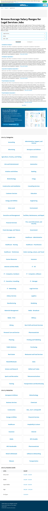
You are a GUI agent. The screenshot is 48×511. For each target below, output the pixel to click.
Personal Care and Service (11, 332)
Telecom (11, 461)
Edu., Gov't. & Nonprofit (34, 410)
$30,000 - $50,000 (28, 479)
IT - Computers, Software (33, 274)
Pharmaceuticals (34, 332)
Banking (33, 171)
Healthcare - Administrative (33, 237)
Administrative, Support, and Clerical (33, 142)
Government (34, 230)
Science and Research (11, 369)
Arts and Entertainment (11, 164)
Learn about (11, 124)
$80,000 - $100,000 (28, 489)
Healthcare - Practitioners (34, 245)
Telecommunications (34, 376)
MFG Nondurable (11, 446)
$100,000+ (26, 494)
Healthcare (11, 424)
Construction (11, 410)
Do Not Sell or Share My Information (8, 507)
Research (6, 8)
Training (11, 384)
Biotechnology (11, 179)
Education (34, 193)
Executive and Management (11, 215)
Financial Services (11, 223)
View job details (24, 54)
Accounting (11, 142)
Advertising (11, 149)
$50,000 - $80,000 (28, 484)
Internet (33, 432)
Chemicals (34, 402)
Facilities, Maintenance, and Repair (33, 215)
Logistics (33, 296)
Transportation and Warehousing (34, 384)
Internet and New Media (11, 266)
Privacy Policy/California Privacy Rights (9, 505)
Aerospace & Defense (11, 395)
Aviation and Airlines (11, 171)
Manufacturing (11, 303)
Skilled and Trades (33, 369)
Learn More (16, 2)
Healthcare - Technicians (11, 252)
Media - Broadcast (33, 310)
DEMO (44, 5)
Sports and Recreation (11, 376)
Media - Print (11, 318)
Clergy (34, 179)
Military (33, 318)
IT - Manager (33, 281)
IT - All (34, 266)
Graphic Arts (11, 237)
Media (11, 439)
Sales (33, 362)
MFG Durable (34, 439)
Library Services (11, 296)
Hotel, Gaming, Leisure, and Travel (33, 252)
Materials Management (11, 310)
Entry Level (11, 208)
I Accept (44, 1)
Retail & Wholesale (11, 454)
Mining (11, 325)
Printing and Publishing (34, 340)
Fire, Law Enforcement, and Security (34, 222)
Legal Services (34, 288)
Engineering (33, 201)
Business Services (11, 402)
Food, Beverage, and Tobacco (11, 230)
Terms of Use (4, 506)
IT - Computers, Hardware (11, 274)
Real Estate (11, 354)
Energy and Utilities (11, 201)
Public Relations (11, 347)
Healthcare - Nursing (11, 245)
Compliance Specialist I (7, 56)
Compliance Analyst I (7, 44)
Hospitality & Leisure (33, 424)
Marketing (34, 303)
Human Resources (11, 259)
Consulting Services (34, 186)
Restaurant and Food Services (34, 354)
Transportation (33, 461)
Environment (34, 208)
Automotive (33, 164)
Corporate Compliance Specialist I (10, 69)
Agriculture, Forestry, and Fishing (11, 157)
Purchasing (33, 347)
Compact (29, 42)
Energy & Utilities (11, 417)
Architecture (33, 157)
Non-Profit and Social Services (34, 325)
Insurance (34, 259)
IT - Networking (11, 288)
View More (24, 105)
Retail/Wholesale (11, 362)
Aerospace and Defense (34, 149)
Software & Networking (34, 454)
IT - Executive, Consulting (11, 281)
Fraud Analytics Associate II (8, 93)
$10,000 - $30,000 (28, 474)
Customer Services (11, 193)
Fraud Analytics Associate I (8, 81)
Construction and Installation (11, 186)
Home (2, 8)
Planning (11, 340)
